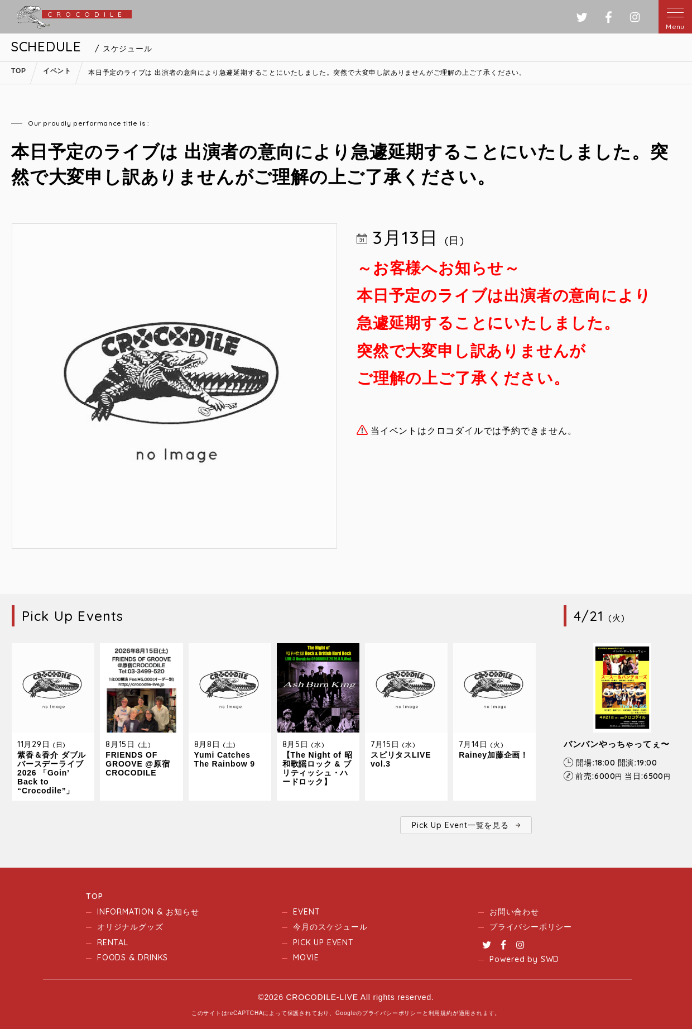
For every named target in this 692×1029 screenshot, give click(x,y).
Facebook (503, 944)
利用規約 (441, 1013)
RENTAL (112, 942)
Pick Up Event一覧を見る (460, 825)
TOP (94, 896)
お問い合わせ (514, 912)
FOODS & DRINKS (132, 958)
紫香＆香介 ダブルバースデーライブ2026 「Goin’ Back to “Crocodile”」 (51, 772)
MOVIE (306, 958)
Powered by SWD (524, 959)
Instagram (520, 944)
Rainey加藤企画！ (493, 754)
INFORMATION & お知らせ (148, 912)
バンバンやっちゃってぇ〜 (617, 744)
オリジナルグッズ (130, 927)
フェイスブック (609, 17)
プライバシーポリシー (530, 927)
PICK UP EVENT (323, 942)
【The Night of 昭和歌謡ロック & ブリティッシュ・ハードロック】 (317, 768)
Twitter (486, 944)
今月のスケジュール (330, 927)
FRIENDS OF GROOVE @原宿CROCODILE (137, 763)
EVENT (306, 912)
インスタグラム (635, 17)
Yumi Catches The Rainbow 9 (224, 759)
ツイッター (582, 17)
